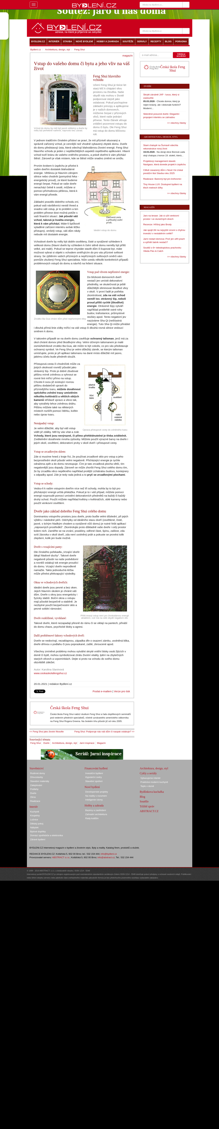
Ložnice (34, 819)
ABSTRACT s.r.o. (61, 857)
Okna (33, 797)
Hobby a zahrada (94, 805)
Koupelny (35, 815)
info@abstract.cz (106, 857)
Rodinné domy (37, 773)
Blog (142, 796)
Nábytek (34, 827)
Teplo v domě (147, 786)
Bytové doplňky (38, 831)
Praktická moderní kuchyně (154, 782)
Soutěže (144, 801)
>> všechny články (176, 123)
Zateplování (36, 785)
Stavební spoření (94, 781)
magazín (127, 55)
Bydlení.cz (35, 49)
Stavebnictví (37, 768)
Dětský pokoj (36, 823)
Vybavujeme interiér (150, 778)
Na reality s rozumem (96, 795)
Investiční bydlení (94, 773)
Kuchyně (34, 811)
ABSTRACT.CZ (149, 811)
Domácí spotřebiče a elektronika (46, 835)
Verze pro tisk (122, 691)
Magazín (101, 743)
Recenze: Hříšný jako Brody (157, 224)
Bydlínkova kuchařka (152, 791)
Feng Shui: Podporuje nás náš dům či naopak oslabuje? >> (104, 731)
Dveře (46, 743)
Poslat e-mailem (102, 691)
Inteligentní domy (94, 799)
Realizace (35, 801)
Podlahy (34, 789)
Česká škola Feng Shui (69, 707)
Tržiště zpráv (147, 806)
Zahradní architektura (96, 814)
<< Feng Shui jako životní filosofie (47, 731)
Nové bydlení (92, 787)
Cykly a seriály (148, 773)
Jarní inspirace (87, 743)
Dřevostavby (36, 777)
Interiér (34, 806)
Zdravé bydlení (37, 839)
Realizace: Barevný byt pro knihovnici (162, 179)
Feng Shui (35, 743)
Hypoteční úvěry (93, 777)
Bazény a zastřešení (95, 810)
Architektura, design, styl (64, 743)
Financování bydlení (96, 768)
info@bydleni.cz (109, 854)
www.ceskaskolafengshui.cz (50, 673)
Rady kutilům (92, 818)
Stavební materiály (39, 781)
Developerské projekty (96, 791)
